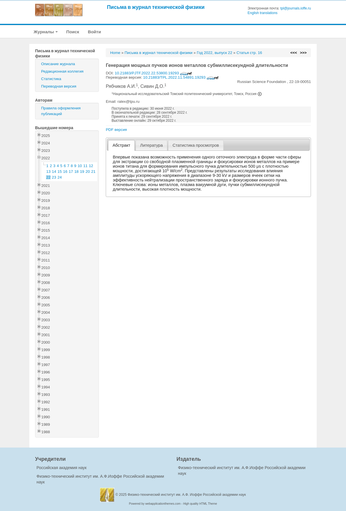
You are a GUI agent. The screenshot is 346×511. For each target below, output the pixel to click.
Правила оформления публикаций (60, 111)
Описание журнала (58, 64)
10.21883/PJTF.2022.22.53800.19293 (153, 73)
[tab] (121, 145)
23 (54, 177)
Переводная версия (58, 86)
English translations (263, 13)
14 (54, 171)
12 (91, 166)
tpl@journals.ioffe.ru (295, 8)
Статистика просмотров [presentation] (196, 145)
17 (71, 171)
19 (82, 171)
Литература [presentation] (151, 145)
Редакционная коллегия (62, 71)
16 (65, 171)
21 (93, 171)
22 (48, 177)
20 (88, 171)
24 (59, 177)
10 (80, 166)
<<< (293, 53)
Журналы (46, 31)
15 (59, 171)
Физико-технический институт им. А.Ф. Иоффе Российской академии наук (187, 495)
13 (48, 171)
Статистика (51, 79)
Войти (94, 31)
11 (85, 166)
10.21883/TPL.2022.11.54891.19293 (181, 77)
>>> (303, 53)
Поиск (72, 31)
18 (76, 171)
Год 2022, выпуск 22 (214, 53)
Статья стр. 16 (249, 53)
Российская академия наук (61, 467)
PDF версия (116, 129)
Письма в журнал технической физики (156, 7)
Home (115, 53)
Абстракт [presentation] (121, 145)
